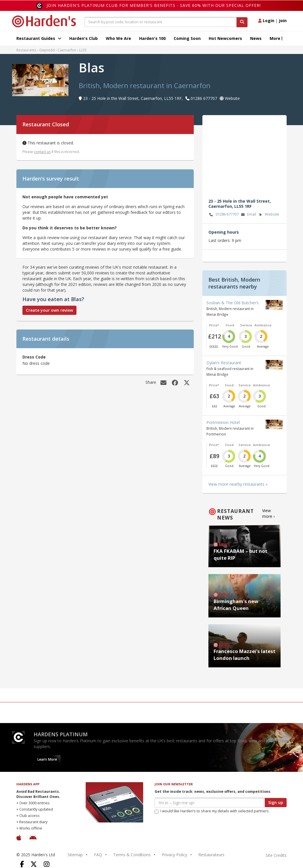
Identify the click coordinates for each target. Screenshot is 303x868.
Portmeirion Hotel (223, 422)
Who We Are (118, 38)
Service (246, 325)
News (256, 38)
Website (268, 214)
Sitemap (75, 854)
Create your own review (49, 310)
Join (283, 20)
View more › (268, 513)
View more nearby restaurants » (238, 484)
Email (248, 214)
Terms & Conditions (132, 854)
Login (266, 20)
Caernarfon (66, 50)
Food (230, 325)
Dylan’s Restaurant (223, 362)
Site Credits (276, 855)
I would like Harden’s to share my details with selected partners (212, 811)
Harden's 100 (152, 38)
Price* (214, 325)
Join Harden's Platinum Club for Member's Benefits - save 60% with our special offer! (154, 5)
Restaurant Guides (38, 38)
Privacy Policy (174, 854)
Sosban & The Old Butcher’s (232, 302)
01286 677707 (223, 214)
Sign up (275, 802)
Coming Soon (187, 38)
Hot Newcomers (225, 38)
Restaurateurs (211, 854)
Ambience (262, 325)
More (276, 38)
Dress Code (34, 357)
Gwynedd (47, 50)
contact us (42, 151)
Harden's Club (83, 38)
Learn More (47, 759)
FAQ (98, 854)
